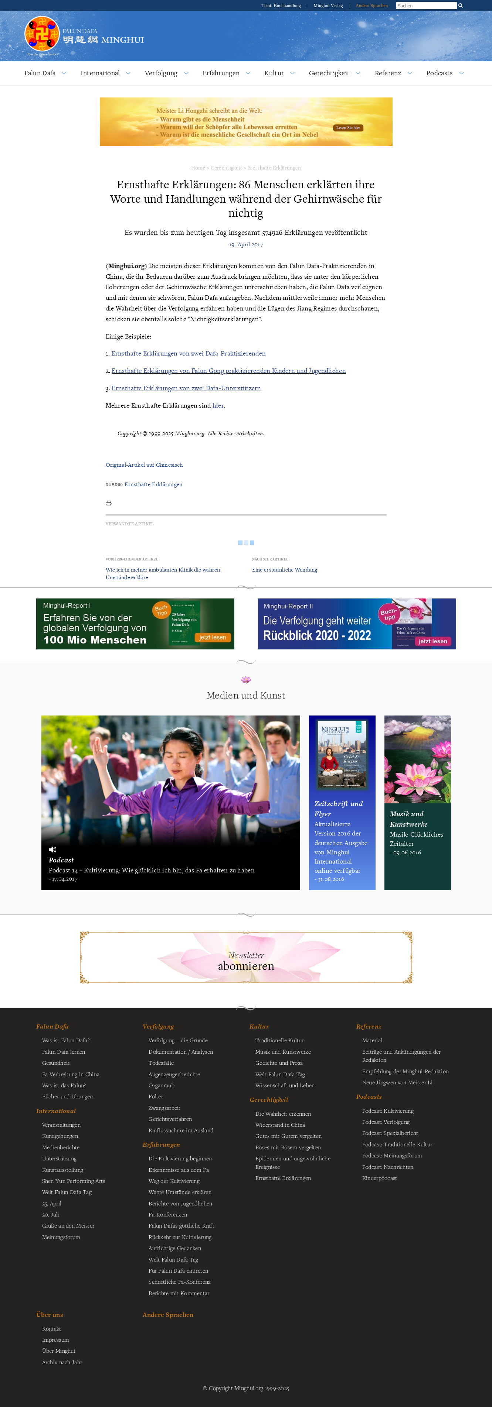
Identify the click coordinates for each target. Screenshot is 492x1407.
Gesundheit (56, 1062)
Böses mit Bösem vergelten (288, 1147)
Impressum (55, 1339)
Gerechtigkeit (329, 73)
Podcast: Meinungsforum (392, 1155)
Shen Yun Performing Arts (73, 1180)
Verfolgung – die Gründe (178, 1040)
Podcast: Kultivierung (388, 1110)
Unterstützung (59, 1158)
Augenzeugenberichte (174, 1074)
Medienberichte (61, 1147)
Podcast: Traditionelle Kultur (397, 1144)
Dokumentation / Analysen (181, 1051)
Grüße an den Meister (68, 1225)
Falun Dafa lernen (63, 1051)
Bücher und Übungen (67, 1096)
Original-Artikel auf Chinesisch (144, 465)
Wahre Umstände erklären (180, 1191)
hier (218, 405)
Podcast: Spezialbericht (390, 1132)
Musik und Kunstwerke (283, 1051)
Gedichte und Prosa (279, 1062)
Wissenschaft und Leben (285, 1085)
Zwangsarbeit (164, 1107)
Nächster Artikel (270, 559)
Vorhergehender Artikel (132, 559)
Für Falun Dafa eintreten (178, 1270)
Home (198, 167)
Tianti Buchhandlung (281, 5)
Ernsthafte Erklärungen (274, 167)
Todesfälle (161, 1062)
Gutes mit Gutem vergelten (288, 1135)
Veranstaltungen (61, 1124)
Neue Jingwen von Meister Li (397, 1082)
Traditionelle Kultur (279, 1040)
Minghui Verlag (328, 5)
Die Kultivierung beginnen (180, 1158)
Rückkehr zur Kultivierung (180, 1236)
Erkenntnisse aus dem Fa (179, 1169)
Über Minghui (58, 1350)
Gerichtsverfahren (170, 1118)
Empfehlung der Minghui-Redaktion (405, 1071)
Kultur (274, 73)
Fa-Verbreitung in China (71, 1074)
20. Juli (51, 1214)
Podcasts (439, 73)
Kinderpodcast (379, 1177)
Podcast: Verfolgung (386, 1121)
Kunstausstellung (63, 1169)
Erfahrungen (221, 73)
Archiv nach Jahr (62, 1362)
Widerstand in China (280, 1124)
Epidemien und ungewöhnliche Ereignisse (292, 1162)
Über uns (49, 1314)
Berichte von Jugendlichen (180, 1203)
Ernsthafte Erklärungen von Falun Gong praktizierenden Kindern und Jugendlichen (229, 370)
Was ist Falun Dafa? (65, 1040)
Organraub (161, 1085)
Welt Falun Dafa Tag (173, 1259)
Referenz (388, 73)
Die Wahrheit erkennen (283, 1113)
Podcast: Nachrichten (388, 1166)
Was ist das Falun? (64, 1085)
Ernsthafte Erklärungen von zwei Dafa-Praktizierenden (188, 353)
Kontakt (51, 1328)
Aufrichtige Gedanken (175, 1248)
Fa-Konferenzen (168, 1214)
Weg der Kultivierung (174, 1180)
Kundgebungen (60, 1135)
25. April (52, 1203)
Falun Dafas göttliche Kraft (181, 1225)
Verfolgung (161, 73)
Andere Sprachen (372, 5)
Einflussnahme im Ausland (181, 1130)
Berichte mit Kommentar (179, 1293)
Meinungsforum (61, 1236)
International (100, 73)
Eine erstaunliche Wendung (285, 569)
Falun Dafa (40, 73)
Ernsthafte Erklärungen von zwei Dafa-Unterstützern (186, 388)
